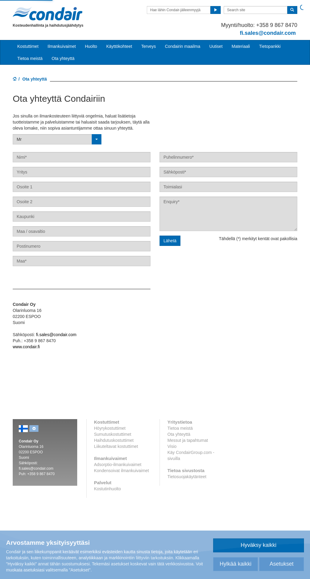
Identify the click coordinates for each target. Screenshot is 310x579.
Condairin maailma (182, 46)
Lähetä (169, 240)
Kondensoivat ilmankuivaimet (121, 470)
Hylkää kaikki (235, 564)
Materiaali (241, 46)
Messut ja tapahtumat (187, 440)
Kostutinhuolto (107, 488)
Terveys (148, 46)
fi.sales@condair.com (56, 334)
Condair (47, 14)
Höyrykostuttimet (110, 428)
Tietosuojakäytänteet (186, 476)
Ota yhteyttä (63, 58)
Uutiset (216, 46)
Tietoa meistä (30, 58)
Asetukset (281, 564)
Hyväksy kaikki (258, 545)
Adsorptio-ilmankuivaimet (117, 464)
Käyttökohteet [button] (119, 46)
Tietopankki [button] (270, 46)
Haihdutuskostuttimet (114, 440)
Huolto (91, 46)
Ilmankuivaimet (62, 46)
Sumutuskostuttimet (112, 434)
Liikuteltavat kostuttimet (116, 446)
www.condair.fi (26, 346)
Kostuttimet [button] (27, 46)
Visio (171, 446)
